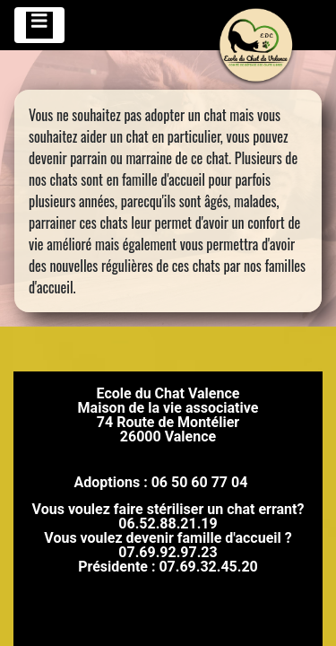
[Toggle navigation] (39, 25)
